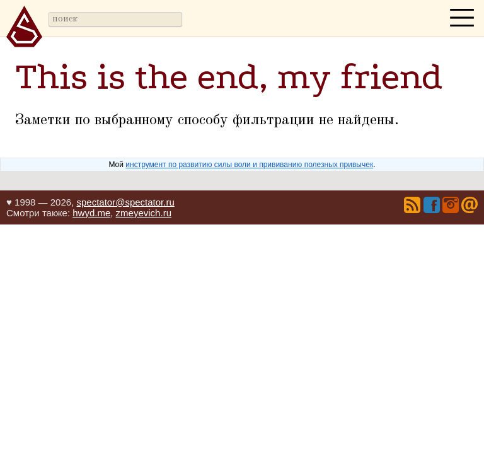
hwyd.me (91, 212)
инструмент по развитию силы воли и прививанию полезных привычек (249, 164)
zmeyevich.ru (143, 212)
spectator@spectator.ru (125, 202)
